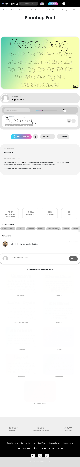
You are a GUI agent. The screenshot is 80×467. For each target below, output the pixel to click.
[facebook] (33, 456)
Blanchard (59, 377)
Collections (23, 10)
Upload (53, 3)
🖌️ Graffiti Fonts (52, 10)
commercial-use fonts (41, 430)
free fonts (12, 430)
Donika (59, 295)
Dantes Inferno (40, 404)
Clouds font (22, 162)
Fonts (5, 10)
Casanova (21, 295)
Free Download (21, 136)
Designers (66, 10)
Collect (48, 136)
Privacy (35, 448)
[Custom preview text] (17, 110)
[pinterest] (47, 456)
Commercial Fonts (28, 443)
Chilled (59, 322)
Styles (13, 10)
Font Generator (37, 10)
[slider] (42, 110)
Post (73, 258)
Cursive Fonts (54, 443)
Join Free (73, 3)
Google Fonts (67, 443)
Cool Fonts (42, 443)
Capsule (59, 350)
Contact (26, 448)
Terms (43, 448)
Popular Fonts (12, 443)
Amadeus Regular (21, 322)
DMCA (51, 448)
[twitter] (40, 456)
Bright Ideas (17, 99)
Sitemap (60, 448)
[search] (28, 4)
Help (18, 448)
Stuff (75, 10)
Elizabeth (21, 377)
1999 (10, 212)
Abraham (21, 350)
